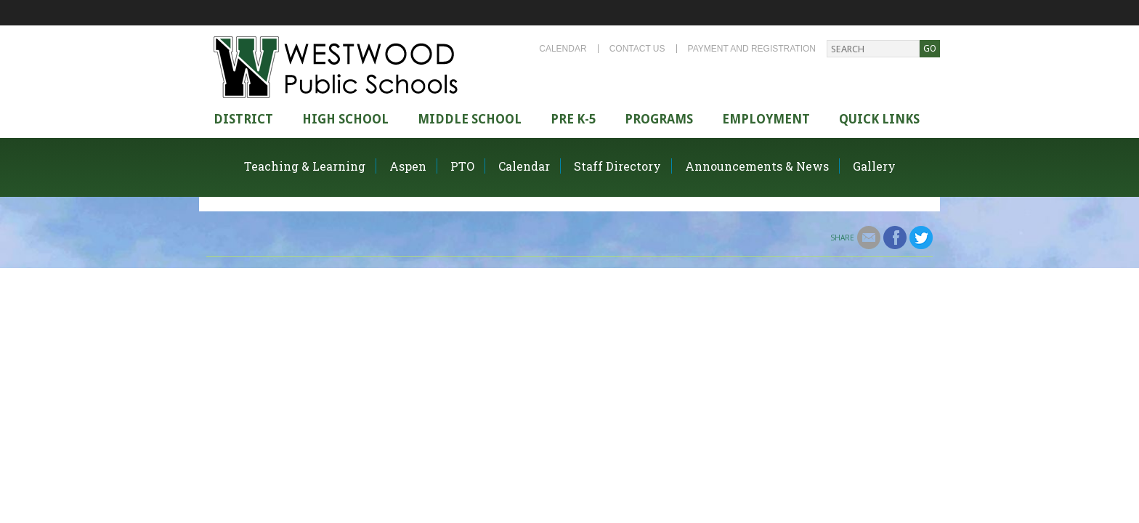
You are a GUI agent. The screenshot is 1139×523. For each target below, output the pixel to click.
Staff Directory (617, 166)
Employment (766, 119)
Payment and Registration (752, 48)
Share (842, 237)
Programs (659, 119)
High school (345, 119)
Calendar (562, 48)
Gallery (874, 166)
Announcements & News (757, 166)
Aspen (407, 166)
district (243, 119)
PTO (462, 166)
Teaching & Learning (304, 166)
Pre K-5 (573, 119)
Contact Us (637, 48)
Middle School (470, 119)
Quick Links (879, 119)
